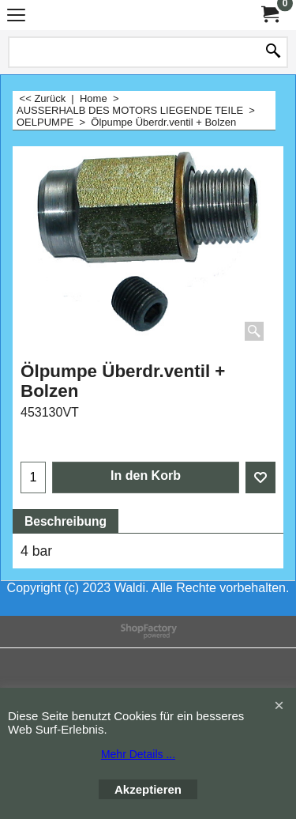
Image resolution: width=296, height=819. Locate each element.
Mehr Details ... (138, 754)
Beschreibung (65, 521)
